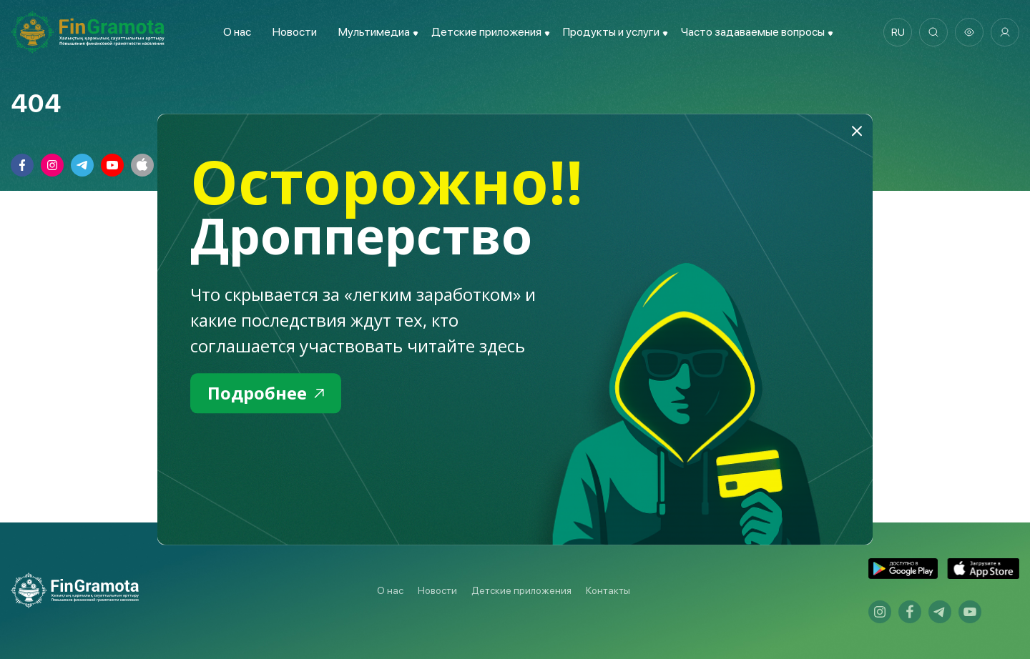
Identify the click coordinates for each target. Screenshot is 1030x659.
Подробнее (265, 393)
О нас (237, 32)
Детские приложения (521, 590)
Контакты (608, 590)
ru (898, 32)
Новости (295, 32)
